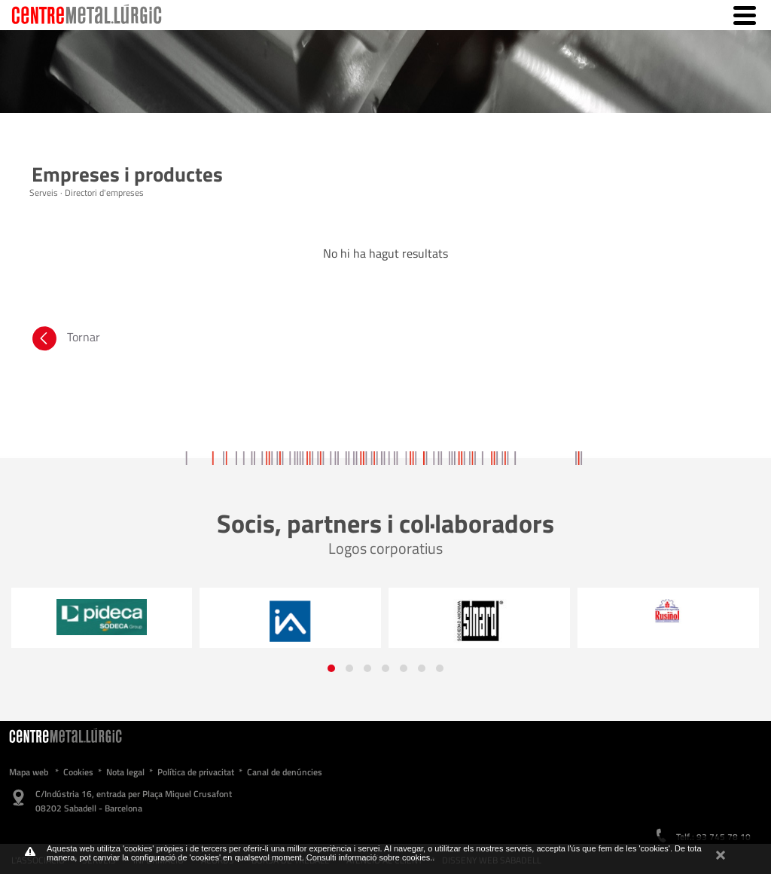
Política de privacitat (195, 772)
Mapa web (28, 772)
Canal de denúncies (284, 772)
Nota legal (125, 772)
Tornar (64, 340)
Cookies (78, 772)
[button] (331, 668)
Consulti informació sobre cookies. (369, 857)
